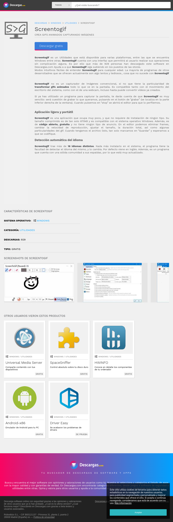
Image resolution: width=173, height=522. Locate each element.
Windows (43, 220)
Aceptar (138, 512)
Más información (123, 503)
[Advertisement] (102, 182)
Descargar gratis (51, 46)
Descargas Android (104, 501)
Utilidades (27, 230)
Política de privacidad (44, 517)
